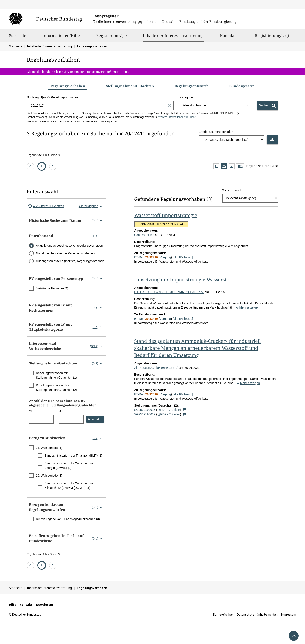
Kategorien (187, 97)
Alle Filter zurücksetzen (45, 206)
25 (224, 166)
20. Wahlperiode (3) (49, 475)
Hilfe (12, 605)
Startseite (17, 37)
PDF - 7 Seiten (168, 409)
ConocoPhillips (144, 235)
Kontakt (227, 37)
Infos (125, 71)
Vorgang (165, 257)
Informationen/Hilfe (61, 37)
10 (217, 166)
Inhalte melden (267, 614)
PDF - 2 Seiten (168, 414)
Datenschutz (245, 614)
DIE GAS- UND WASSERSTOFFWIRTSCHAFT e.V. (169, 292)
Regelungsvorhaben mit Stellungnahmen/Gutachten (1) (56, 375)
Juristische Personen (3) (52, 288)
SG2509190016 (144, 409)
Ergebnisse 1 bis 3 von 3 (43, 155)
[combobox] (215, 105)
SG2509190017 (144, 414)
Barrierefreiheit (223, 614)
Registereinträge (111, 37)
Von (31, 411)
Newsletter (44, 605)
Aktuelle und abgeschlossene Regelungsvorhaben (69, 245)
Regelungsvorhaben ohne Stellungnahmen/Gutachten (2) (56, 388)
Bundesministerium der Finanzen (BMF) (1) (73, 455)
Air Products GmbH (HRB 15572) (156, 367)
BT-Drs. (146, 257)
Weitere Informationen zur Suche (177, 117)
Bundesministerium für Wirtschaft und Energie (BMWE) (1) (69, 466)
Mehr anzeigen (247, 307)
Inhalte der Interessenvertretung (173, 35)
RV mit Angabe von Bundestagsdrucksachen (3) (68, 519)
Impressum (288, 614)
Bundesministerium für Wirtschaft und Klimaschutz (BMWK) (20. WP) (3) (69, 486)
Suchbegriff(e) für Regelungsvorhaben (52, 97)
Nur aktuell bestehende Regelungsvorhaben (65, 253)
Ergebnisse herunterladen (216, 131)
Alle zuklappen (91, 206)
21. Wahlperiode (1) (49, 448)
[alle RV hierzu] (183, 257)
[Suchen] (267, 105)
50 (232, 166)
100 (241, 166)
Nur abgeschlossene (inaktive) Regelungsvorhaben (70, 261)
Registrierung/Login (273, 37)
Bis (61, 411)
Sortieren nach (232, 190)
